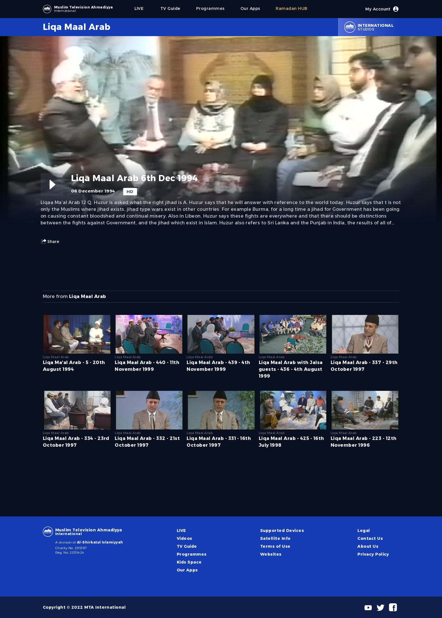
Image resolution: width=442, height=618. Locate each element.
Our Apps (187, 570)
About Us (367, 546)
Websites (271, 554)
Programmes (192, 554)
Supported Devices (282, 530)
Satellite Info (275, 538)
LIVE (181, 530)
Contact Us (370, 538)
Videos (184, 538)
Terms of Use (275, 546)
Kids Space (189, 562)
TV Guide (187, 546)
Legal (363, 530)
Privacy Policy (373, 554)
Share (50, 241)
